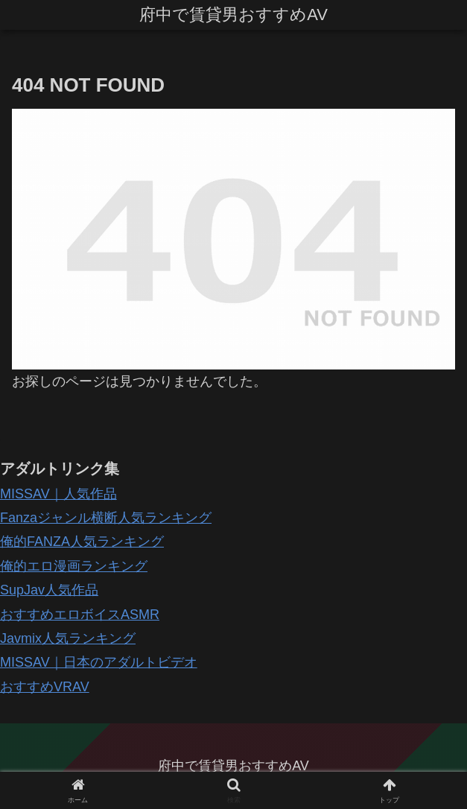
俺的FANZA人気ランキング (82, 541)
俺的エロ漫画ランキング (73, 566)
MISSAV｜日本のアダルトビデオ (98, 662)
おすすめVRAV (44, 686)
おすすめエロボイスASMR (79, 614)
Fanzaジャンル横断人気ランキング (106, 517)
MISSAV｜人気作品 (58, 493)
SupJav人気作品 (49, 590)
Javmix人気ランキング (68, 638)
